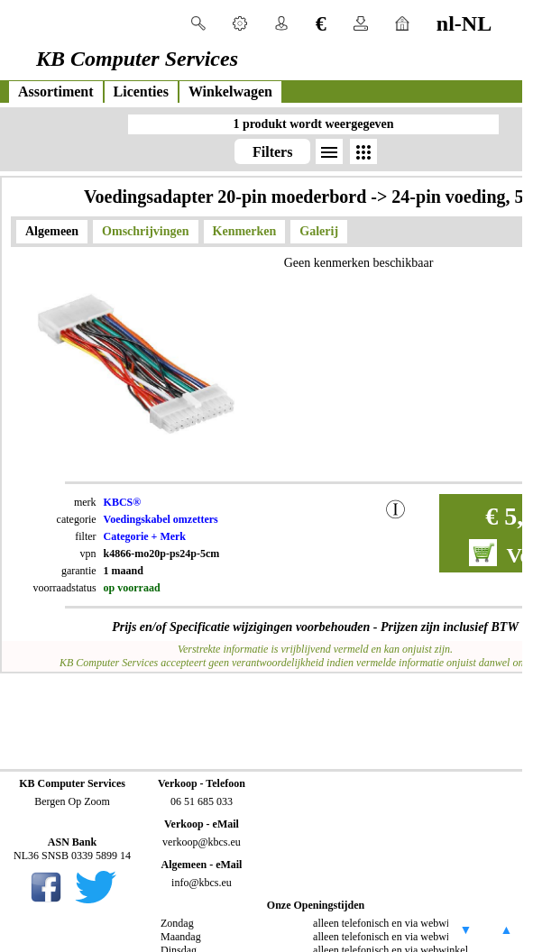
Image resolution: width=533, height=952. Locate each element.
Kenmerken (245, 231)
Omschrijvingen (145, 231)
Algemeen (51, 231)
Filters (272, 152)
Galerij (318, 231)
